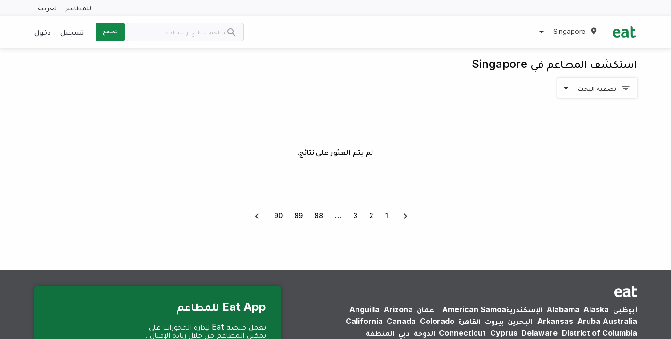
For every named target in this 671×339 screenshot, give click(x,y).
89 (298, 215)
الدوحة (424, 333)
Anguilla (364, 309)
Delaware (539, 333)
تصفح (110, 31)
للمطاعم (78, 8)
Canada (401, 321)
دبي (404, 333)
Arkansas (555, 321)
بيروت (494, 321)
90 (278, 215)
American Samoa (474, 309)
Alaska (596, 309)
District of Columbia (599, 333)
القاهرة (469, 321)
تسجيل (72, 32)
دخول (42, 32)
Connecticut (462, 333)
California (364, 321)
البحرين (520, 321)
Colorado (437, 321)
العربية (48, 8)
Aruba (588, 321)
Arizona (398, 309)
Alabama (563, 309)
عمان (425, 309)
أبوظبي (625, 309)
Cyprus (503, 333)
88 (319, 215)
